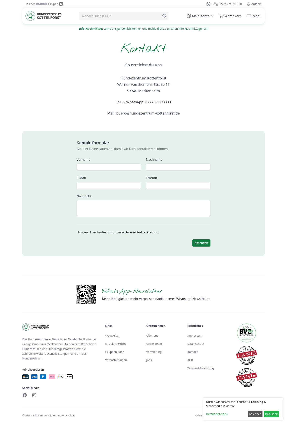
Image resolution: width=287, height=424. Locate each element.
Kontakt (192, 352)
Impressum (194, 335)
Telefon (151, 178)
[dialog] (243, 409)
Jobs (149, 360)
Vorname (83, 159)
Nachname (154, 159)
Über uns (152, 335)
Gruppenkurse (114, 352)
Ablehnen (255, 414)
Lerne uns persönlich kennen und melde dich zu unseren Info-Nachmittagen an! (143, 28)
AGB (190, 360)
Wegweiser (112, 335)
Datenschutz (195, 344)
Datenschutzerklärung (142, 232)
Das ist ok (271, 414)
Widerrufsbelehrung (200, 368)
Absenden (201, 243)
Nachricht (84, 196)
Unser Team (154, 344)
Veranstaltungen (116, 360)
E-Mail (81, 178)
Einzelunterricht (115, 344)
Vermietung (154, 352)
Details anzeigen (217, 414)
